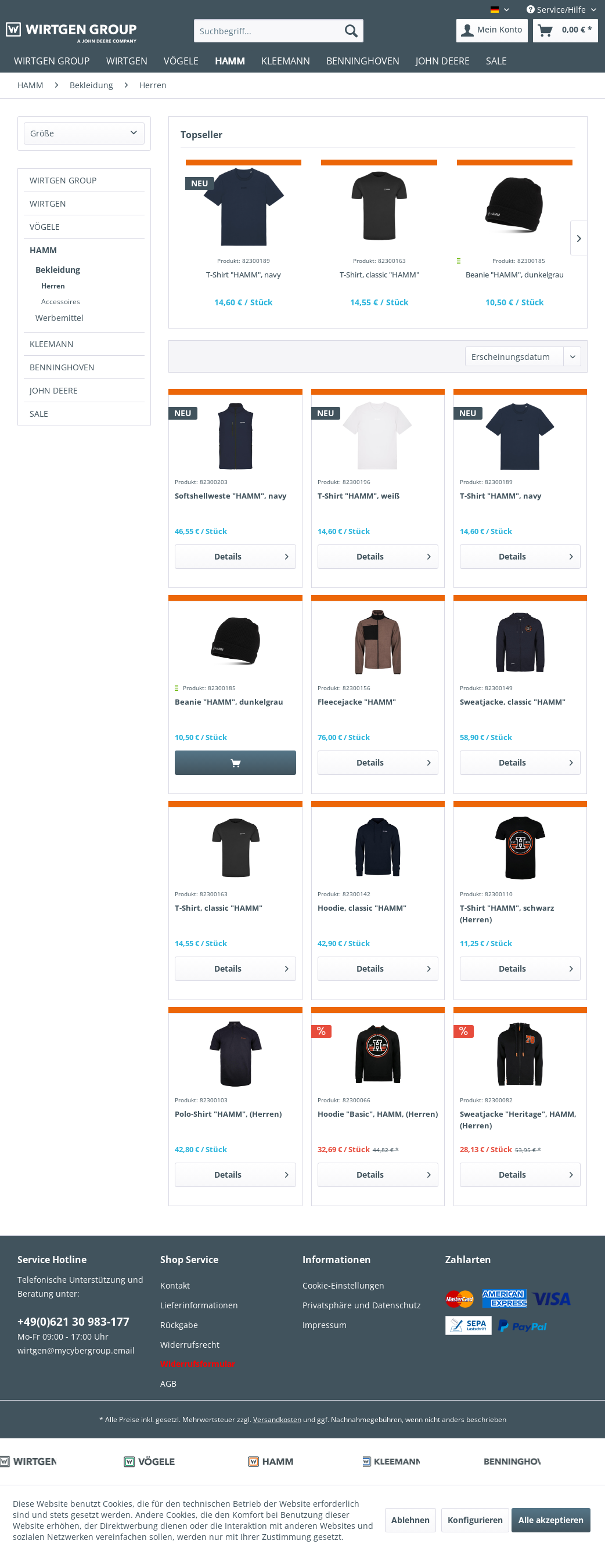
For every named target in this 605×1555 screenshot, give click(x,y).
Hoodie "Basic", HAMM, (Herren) (378, 1114)
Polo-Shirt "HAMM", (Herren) (228, 1114)
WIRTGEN (48, 203)
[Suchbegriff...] (278, 30)
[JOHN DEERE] (443, 61)
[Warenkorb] (565, 30)
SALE (39, 413)
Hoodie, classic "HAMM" (362, 908)
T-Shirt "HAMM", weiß (358, 495)
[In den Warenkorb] (235, 763)
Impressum (324, 1324)
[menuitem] (278, 30)
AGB (168, 1383)
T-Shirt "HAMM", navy (243, 274)
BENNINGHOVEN (62, 367)
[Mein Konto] (492, 30)
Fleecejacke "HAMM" (357, 702)
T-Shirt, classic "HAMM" (379, 274)
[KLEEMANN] (285, 61)
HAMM (43, 249)
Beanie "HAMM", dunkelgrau (515, 274)
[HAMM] (230, 61)
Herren (53, 286)
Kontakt (175, 1285)
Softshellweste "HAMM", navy (230, 495)
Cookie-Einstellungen (343, 1285)
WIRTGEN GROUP (63, 180)
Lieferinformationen (199, 1305)
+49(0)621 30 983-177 (73, 1321)
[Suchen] (351, 30)
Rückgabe (179, 1324)
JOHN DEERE (54, 390)
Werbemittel (59, 317)
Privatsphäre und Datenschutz (361, 1305)
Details (251, 554)
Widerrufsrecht (189, 1344)
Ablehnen (410, 1519)
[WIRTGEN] (127, 61)
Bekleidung (57, 269)
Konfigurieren (475, 1519)
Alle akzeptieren (551, 1519)
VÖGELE (45, 226)
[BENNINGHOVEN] (363, 61)
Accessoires (60, 301)
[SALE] (496, 61)
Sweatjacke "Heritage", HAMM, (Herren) (518, 1120)
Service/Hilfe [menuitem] (557, 9)
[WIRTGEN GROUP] (52, 61)
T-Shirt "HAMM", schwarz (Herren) (507, 914)
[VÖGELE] (181, 61)
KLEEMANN (52, 343)
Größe (42, 133)
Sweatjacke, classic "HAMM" (513, 702)
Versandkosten (277, 1419)
